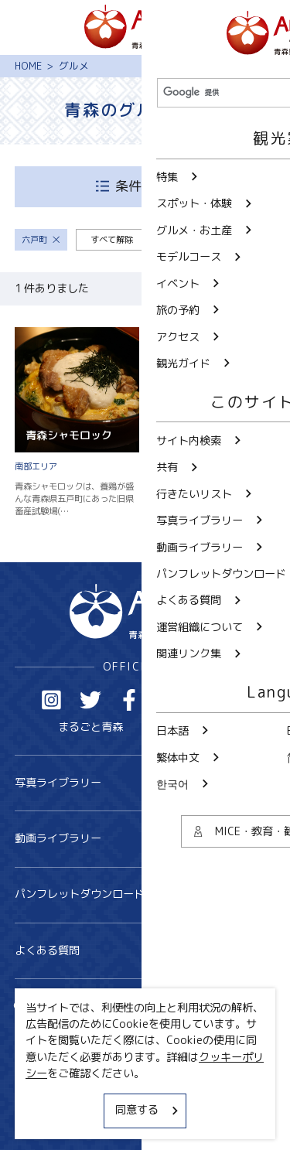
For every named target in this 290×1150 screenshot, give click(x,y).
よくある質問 (145, 951)
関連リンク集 (47, 1120)
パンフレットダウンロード (145, 894)
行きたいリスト (64, 1030)
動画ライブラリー (145, 839)
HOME (28, 65)
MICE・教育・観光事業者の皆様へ (98, 1066)
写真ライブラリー (145, 783)
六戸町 (41, 240)
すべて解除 (111, 240)
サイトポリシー (52, 1093)
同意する (148, 1110)
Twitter (91, 700)
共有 (173, 1007)
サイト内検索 (58, 1007)
